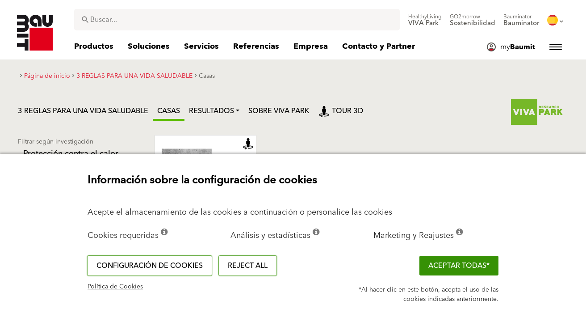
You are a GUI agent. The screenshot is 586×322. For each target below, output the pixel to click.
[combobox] (237, 19)
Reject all (248, 265)
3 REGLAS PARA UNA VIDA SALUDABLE (83, 111)
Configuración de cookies (149, 265)
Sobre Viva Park (279, 111)
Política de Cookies (115, 286)
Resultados (211, 111)
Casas (168, 111)
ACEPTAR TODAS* (459, 265)
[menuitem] (425, 20)
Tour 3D (340, 111)
